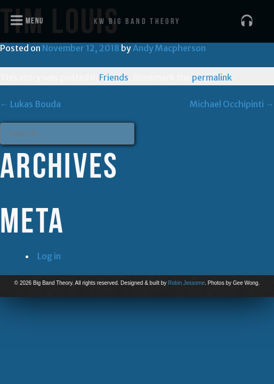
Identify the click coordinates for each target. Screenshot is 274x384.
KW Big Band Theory (137, 21)
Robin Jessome (186, 283)
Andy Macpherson (169, 48)
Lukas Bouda (30, 104)
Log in (49, 256)
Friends (113, 77)
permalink (212, 77)
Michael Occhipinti (232, 104)
